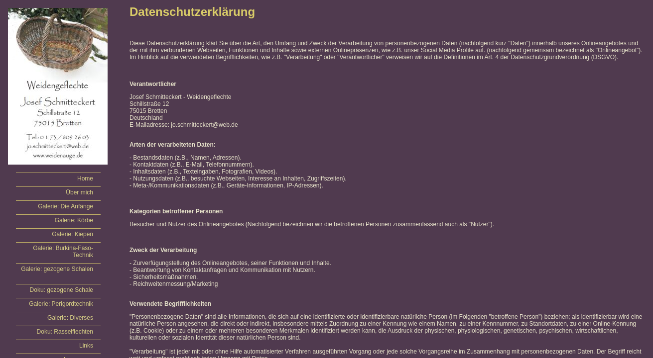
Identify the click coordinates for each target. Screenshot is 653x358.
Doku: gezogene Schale (61, 289)
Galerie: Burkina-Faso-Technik (63, 252)
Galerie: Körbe (74, 220)
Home (85, 178)
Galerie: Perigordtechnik (61, 303)
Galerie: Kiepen (72, 234)
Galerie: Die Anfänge (65, 206)
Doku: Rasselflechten (65, 331)
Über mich (79, 192)
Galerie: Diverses (70, 317)
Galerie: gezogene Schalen (57, 269)
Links (86, 345)
